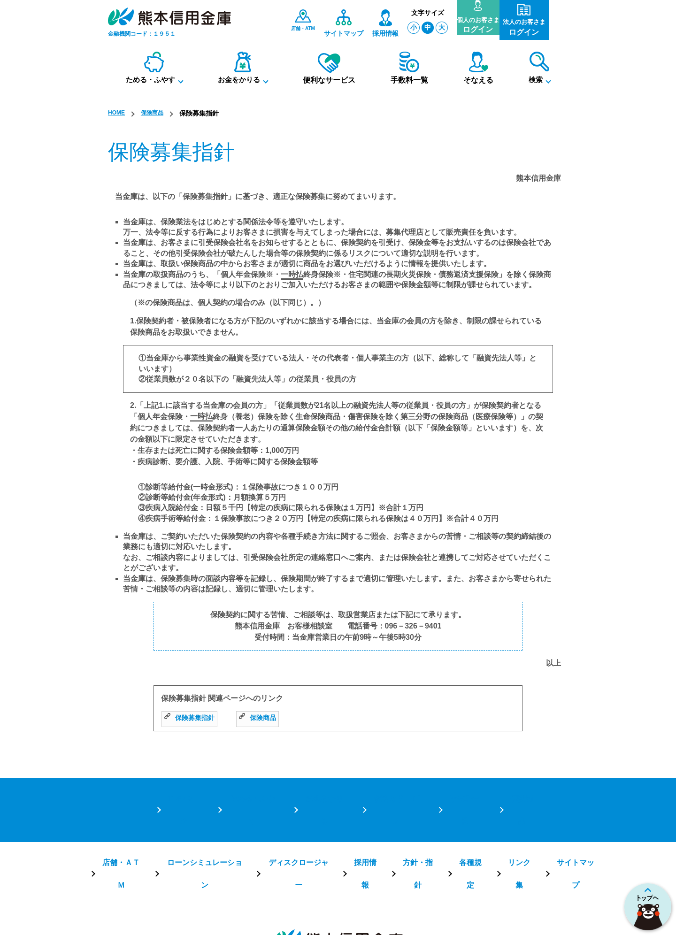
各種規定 (458, 821)
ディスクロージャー (299, 821)
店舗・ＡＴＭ (140, 821)
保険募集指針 (192, 718)
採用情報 (361, 821)
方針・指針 (409, 821)
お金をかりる (323, 793)
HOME (118, 113)
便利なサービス (395, 793)
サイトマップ (554, 821)
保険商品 (157, 113)
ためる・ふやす (250, 793)
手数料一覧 (464, 793)
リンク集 (503, 821)
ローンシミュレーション (215, 821)
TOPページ (182, 793)
